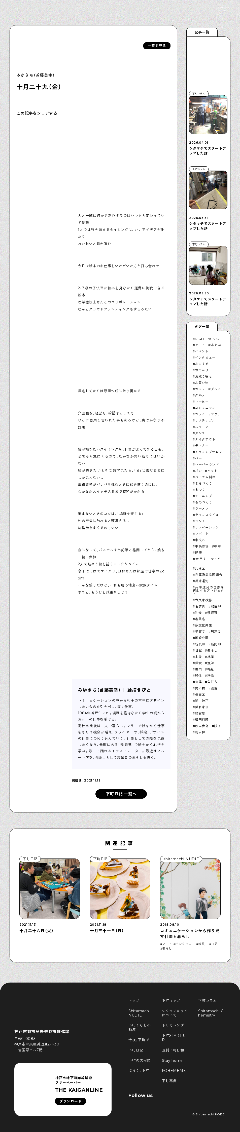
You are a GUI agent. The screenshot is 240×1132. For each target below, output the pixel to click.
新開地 (216, 644)
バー (198, 458)
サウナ (216, 414)
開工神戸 (202, 701)
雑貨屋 (200, 713)
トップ (134, 1000)
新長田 (200, 644)
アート (200, 345)
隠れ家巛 (202, 707)
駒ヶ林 (200, 732)
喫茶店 (200, 619)
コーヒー (202, 402)
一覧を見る (157, 46)
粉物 (210, 676)
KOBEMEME (174, 1070)
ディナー (202, 446)
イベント (202, 351)
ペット (212, 471)
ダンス (200, 433)
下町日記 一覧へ (121, 794)
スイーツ (202, 427)
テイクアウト (205, 439)
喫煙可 (212, 613)
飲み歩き (202, 726)
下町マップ (171, 1000)
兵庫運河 (202, 581)
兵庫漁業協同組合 (208, 575)
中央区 (200, 540)
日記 (198, 650)
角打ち (212, 682)
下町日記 (135, 1050)
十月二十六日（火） (36, 930)
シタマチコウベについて (175, 1013)
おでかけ (202, 370)
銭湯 (214, 688)
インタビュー (205, 358)
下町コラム (207, 1000)
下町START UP (174, 1037)
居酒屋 (216, 632)
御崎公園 (202, 638)
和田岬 (216, 606)
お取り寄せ (203, 376)
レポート (202, 534)
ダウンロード (70, 1101)
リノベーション (207, 527)
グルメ (216, 389)
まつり (200, 490)
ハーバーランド (207, 464)
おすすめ (202, 364)
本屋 (198, 657)
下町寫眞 (169, 1081)
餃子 (217, 726)
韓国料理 (202, 720)
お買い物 (202, 383)
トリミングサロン (208, 452)
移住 (198, 676)
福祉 (210, 669)
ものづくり (203, 502)
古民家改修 (203, 600)
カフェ (200, 389)
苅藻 (198, 682)
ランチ (200, 521)
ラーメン (202, 508)
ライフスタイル (207, 515)
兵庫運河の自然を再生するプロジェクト (208, 590)
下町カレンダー (175, 1025)
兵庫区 (200, 568)
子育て (200, 632)
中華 (217, 546)
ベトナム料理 (205, 477)
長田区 (200, 694)
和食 (198, 613)
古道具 (200, 606)
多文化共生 (203, 625)
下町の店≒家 (139, 1060)
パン (198, 471)
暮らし (212, 650)
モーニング (203, 496)
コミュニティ (205, 408)
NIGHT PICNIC (207, 339)
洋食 (198, 663)
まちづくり (203, 483)
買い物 (200, 688)
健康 (198, 553)
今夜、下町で (138, 1040)
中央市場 (202, 546)
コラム (200, 414)
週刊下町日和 (173, 1050)
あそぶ (216, 345)
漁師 (210, 663)
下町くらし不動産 (139, 1027)
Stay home (172, 1060)
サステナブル (205, 420)
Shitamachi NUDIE (139, 1013)
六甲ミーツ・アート (208, 560)
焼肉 (198, 669)
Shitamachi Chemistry (210, 1013)
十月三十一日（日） (107, 930)
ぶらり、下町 (138, 1070)
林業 (210, 657)
